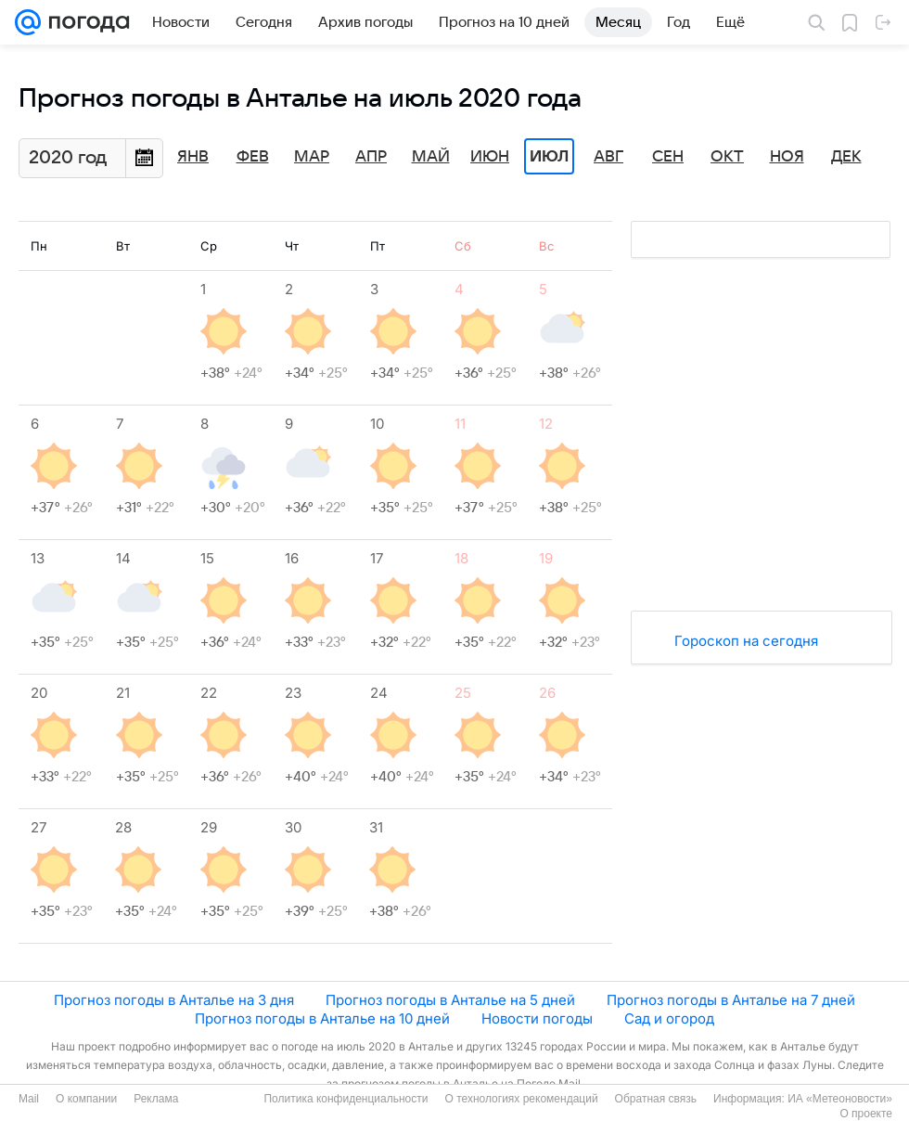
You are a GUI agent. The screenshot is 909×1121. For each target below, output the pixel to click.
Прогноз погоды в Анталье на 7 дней (731, 1000)
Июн (489, 156)
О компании (86, 1098)
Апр (371, 156)
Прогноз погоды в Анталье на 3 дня (174, 1000)
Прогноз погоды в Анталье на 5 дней (450, 1000)
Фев (253, 156)
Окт (727, 156)
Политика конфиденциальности (345, 1098)
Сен (668, 156)
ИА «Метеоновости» (839, 1098)
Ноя (787, 156)
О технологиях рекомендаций (520, 1098)
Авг (608, 156)
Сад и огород (669, 1018)
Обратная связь (656, 1098)
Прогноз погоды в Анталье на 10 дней (322, 1018)
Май (431, 156)
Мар (311, 156)
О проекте (865, 1113)
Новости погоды (537, 1018)
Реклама (156, 1098)
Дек (846, 156)
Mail (29, 1098)
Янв (193, 156)
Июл (549, 156)
